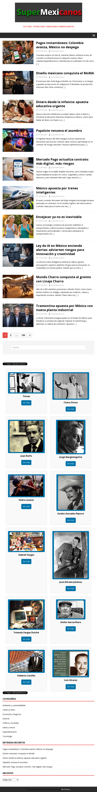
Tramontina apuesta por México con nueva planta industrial (64, 308)
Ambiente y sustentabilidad (14, 705)
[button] (93, 35)
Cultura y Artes (9, 709)
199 (23, 335)
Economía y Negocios (12, 714)
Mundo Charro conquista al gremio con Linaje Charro (63, 279)
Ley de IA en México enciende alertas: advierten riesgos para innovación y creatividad (60, 249)
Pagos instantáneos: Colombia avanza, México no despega (59, 45)
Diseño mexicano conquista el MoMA (65, 73)
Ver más (26, 402)
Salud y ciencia (9, 727)
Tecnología (7, 736)
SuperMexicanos (57, 51)
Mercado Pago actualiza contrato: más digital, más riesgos (62, 161)
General (6, 718)
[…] (37, 64)
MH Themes (65, 789)
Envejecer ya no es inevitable (59, 217)
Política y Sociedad (11, 723)
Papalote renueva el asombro (59, 130)
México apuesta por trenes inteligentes (57, 190)
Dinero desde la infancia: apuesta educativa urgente (62, 104)
